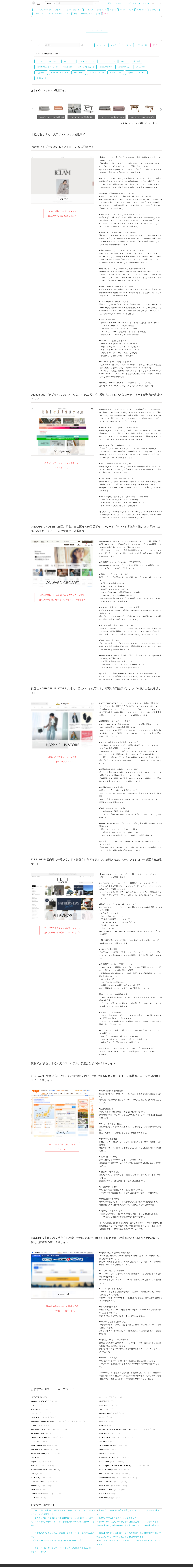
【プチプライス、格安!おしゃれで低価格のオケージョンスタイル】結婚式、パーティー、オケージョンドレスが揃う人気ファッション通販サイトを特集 (63, 1521)
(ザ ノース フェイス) (114, 1445)
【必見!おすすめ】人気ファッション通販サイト (118, 1518)
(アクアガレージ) (110, 1397)
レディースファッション (43, 10)
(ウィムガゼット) (111, 1413)
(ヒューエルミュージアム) (115, 1470)
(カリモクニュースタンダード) (127, 1429)
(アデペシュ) (44, 1401)
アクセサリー (141, 10)
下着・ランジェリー (54, 14)
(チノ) (36, 1457)
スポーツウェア (86, 14)
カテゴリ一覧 (126, 45)
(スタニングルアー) (45, 1453)
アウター (58, 10)
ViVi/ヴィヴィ (78, 73)
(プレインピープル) (45, 1482)
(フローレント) (41, 1478)
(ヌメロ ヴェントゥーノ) (42, 1466)
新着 (110, 3)
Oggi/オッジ (41, 73)
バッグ (130, 10)
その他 (97, 14)
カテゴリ (136, 3)
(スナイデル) (107, 1453)
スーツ (67, 14)
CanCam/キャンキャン (59, 73)
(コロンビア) (39, 1441)
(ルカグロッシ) (109, 1498)
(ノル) (45, 1470)
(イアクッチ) (39, 1409)
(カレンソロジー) (110, 1433)
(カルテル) (41, 1433)
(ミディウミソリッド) (113, 1486)
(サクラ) (105, 1441)
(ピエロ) (36, 1474)
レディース (118, 3)
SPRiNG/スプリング (96, 73)
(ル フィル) (38, 1498)
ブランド (146, 3)
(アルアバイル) (108, 1405)
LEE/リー (40, 61)
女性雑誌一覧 (41, 78)
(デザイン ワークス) (114, 1457)
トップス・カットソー (73, 10)
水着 (75, 14)
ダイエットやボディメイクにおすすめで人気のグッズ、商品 (58, 1540)
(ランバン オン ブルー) (46, 1494)
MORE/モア (53, 61)
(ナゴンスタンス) (42, 1462)
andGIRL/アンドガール (86, 67)
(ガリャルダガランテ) (48, 1437)
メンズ (128, 3)
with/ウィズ (67, 67)
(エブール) (105, 1417)
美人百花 (137, 61)
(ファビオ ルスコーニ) (114, 1474)
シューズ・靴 (39, 14)
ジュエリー (154, 10)
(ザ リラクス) (44, 1449)
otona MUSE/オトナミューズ (47, 67)
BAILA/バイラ (141, 67)
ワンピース (89, 10)
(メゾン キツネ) (112, 1490)
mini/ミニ (124, 61)
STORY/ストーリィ (87, 61)
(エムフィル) (106, 1421)
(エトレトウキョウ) (44, 1417)
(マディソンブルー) (113, 1482)
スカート (113, 10)
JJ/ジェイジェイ (115, 73)
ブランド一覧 (142, 45)
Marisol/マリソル (124, 67)
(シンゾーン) (107, 1449)
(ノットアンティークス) (124, 1466)
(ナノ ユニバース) (111, 1462)
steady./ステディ (106, 67)
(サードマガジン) (45, 1445)
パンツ (122, 10)
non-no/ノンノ (69, 61)
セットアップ (101, 10)
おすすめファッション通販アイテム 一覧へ (139, 123)
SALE (106, 14)
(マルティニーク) (41, 1486)
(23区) (39, 1397)
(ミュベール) (39, 1490)
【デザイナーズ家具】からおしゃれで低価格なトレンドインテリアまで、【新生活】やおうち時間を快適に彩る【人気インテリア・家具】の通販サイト (128, 1525)
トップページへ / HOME (97, 30)
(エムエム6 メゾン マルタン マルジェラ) (58, 1421)
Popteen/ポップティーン (136, 73)
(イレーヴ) (106, 1409)
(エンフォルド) (40, 1425)
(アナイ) (36, 1405)
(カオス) (105, 1425)
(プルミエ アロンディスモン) (118, 1478)
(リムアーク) (107, 1494)
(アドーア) (106, 1401)
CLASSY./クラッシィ (107, 61)
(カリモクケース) (49, 1429)
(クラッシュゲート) (116, 1437)
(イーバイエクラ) (41, 1413)
